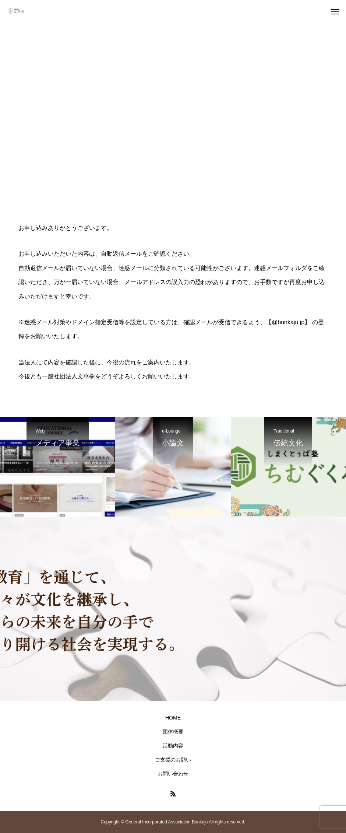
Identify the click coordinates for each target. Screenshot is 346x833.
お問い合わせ (173, 774)
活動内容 (173, 746)
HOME (173, 718)
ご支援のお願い (173, 760)
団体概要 (173, 732)
